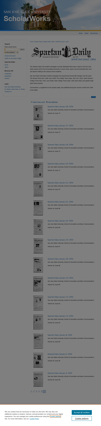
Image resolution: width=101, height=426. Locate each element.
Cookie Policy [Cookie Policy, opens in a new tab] (34, 419)
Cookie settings (55, 416)
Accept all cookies (82, 412)
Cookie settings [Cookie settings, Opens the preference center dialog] (81, 418)
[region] (50, 415)
